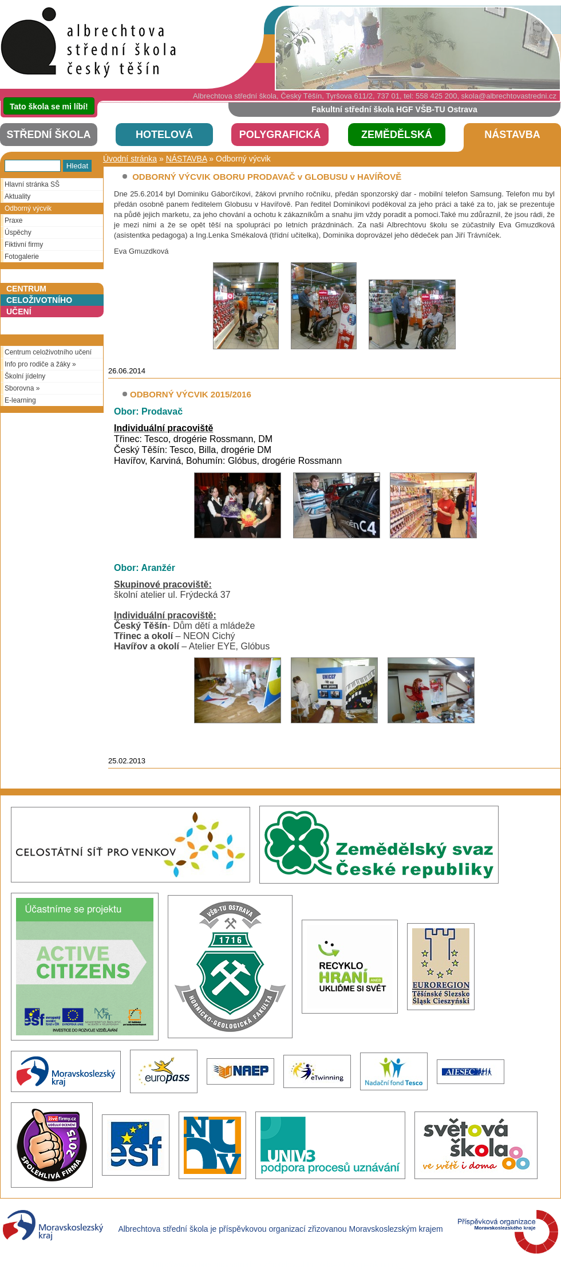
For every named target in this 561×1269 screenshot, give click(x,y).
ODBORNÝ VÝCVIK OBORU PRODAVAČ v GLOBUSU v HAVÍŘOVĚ (265, 177)
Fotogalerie (20, 256)
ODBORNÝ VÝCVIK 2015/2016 (190, 394)
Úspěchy (16, 232)
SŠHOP (92, 44)
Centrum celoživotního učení (46, 352)
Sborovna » (20, 388)
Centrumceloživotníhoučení (39, 300)
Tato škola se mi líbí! (49, 106)
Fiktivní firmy (22, 244)
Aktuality (15, 196)
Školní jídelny (23, 376)
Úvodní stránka (130, 158)
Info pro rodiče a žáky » (38, 364)
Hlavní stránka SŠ (30, 184)
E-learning (18, 400)
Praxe (11, 220)
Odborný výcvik (26, 208)
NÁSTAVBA (186, 158)
